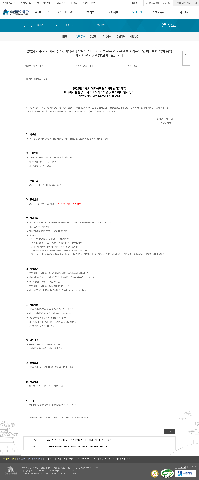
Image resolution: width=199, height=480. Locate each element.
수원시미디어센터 (43, 3)
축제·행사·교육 (66, 12)
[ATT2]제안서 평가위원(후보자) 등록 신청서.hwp (58, 417)
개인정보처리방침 (9, 459)
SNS (164, 3)
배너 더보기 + (191, 467)
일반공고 (101, 25)
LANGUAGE (150, 3)
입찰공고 (94, 36)
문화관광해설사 (69, 459)
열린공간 (137, 12)
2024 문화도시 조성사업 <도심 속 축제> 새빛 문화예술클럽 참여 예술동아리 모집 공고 (79, 440)
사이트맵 (57, 459)
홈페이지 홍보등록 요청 (121, 459)
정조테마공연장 (89, 3)
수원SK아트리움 (9, 3)
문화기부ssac (160, 12)
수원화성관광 (42, 12)
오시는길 (48, 459)
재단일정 (134, 36)
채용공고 (107, 36)
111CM (74, 3)
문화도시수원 (60, 3)
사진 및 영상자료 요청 (102, 459)
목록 (169, 431)
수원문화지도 (26, 3)
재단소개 (184, 12)
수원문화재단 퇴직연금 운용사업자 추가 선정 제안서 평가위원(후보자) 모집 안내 (77, 446)
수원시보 (120, 36)
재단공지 (65, 36)
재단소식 (70, 25)
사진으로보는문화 (84, 459)
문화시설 (113, 12)
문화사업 (90, 12)
